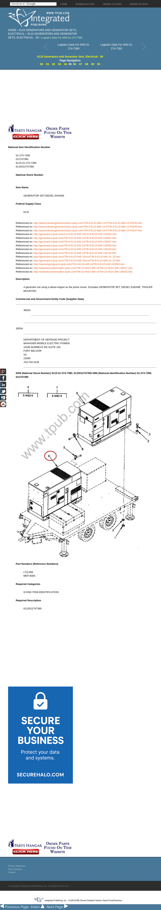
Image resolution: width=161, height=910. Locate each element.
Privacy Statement (16, 866)
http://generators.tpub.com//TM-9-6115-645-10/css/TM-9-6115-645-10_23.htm (77, 256)
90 (98, 64)
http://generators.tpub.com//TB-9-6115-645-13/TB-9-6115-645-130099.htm (75, 245)
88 (86, 64)
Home (12, 30)
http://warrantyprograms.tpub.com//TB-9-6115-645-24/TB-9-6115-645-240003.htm (79, 264)
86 (74, 64)
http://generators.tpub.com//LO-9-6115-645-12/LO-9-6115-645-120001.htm (75, 234)
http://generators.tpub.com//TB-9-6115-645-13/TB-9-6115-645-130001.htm (75, 238)
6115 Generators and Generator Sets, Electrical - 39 (70, 56)
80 (41, 64)
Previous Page (14, 907)
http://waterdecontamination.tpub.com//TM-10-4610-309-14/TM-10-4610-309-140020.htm (83, 271)
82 (53, 64)
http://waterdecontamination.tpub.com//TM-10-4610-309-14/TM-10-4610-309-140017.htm (83, 268)
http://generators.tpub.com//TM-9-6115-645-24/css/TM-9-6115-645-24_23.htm (77, 260)
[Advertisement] (68, 97)
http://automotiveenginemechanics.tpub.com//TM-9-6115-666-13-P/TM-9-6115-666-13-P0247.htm (88, 230)
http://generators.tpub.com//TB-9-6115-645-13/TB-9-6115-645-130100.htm (75, 249)
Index (38, 907)
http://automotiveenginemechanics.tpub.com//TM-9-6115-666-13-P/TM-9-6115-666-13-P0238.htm (88, 226)
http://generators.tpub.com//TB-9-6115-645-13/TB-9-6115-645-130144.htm (75, 253)
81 (47, 64)
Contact (11, 872)
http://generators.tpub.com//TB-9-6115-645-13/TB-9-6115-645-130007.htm (75, 241)
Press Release (15, 869)
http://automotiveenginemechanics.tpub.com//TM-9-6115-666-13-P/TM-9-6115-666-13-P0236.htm (88, 223)
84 (65, 64)
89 (92, 64)
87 (80, 64)
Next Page (57, 907)
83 (59, 64)
